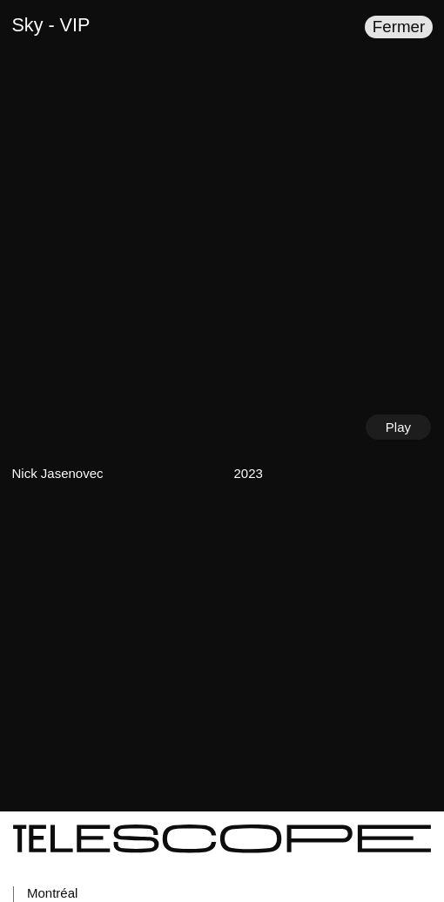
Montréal (52, 892)
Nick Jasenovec (58, 473)
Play (398, 427)
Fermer (399, 26)
